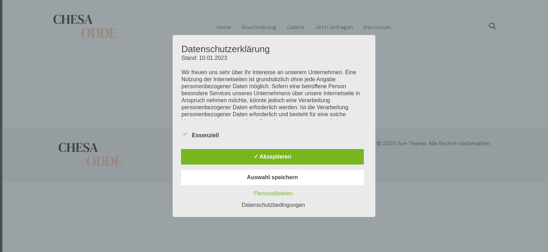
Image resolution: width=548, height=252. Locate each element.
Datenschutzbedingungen (273, 205)
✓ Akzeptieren (272, 157)
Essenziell (200, 134)
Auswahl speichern (272, 177)
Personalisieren (273, 193)
